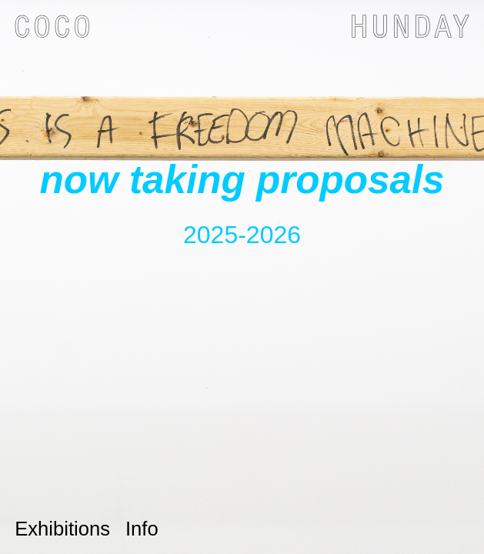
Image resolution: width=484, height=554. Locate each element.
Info (142, 528)
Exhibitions (62, 528)
